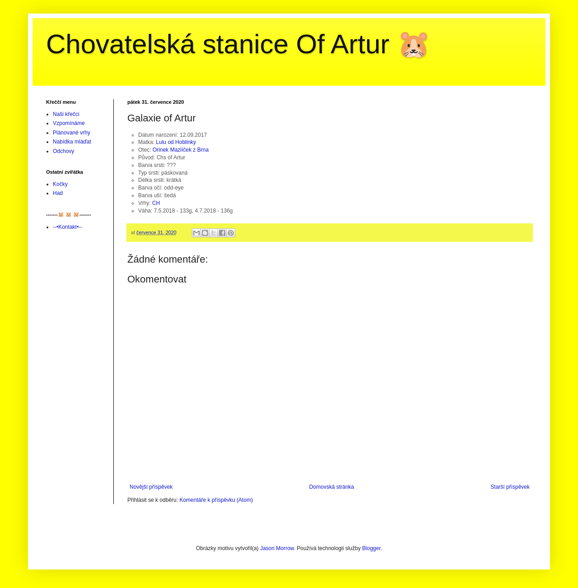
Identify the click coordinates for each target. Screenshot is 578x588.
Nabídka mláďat (72, 142)
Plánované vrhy (71, 133)
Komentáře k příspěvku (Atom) (216, 500)
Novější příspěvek (151, 487)
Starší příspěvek (510, 487)
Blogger (371, 548)
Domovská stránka (331, 487)
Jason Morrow (277, 548)
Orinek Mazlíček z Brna (181, 150)
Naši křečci (66, 114)
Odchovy (63, 151)
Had (58, 193)
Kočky (60, 184)
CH (156, 203)
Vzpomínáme (69, 123)
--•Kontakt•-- (67, 227)
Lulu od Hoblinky (176, 142)
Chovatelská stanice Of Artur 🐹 (238, 44)
